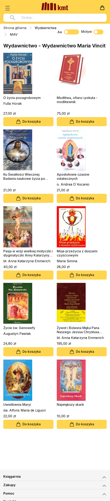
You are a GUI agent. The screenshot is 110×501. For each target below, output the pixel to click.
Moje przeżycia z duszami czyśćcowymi (77, 253)
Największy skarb (70, 404)
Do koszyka (28, 121)
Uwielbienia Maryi (17, 404)
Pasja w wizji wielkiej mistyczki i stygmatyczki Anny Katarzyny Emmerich (28, 253)
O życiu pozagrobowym (22, 98)
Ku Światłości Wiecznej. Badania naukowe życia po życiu (24, 176)
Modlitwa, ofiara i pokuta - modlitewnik (77, 100)
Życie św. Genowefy (19, 328)
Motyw (92, 31)
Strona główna (14, 28)
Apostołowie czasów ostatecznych (73, 176)
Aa (59, 32)
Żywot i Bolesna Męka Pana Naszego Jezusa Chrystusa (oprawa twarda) (78, 330)
